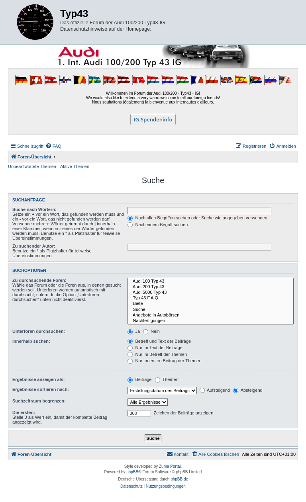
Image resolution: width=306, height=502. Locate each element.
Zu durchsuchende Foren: (39, 280)
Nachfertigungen (210, 321)
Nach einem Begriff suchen (158, 224)
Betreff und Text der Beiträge (159, 341)
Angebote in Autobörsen (210, 315)
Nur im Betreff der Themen (157, 354)
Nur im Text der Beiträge (155, 347)
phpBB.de (179, 479)
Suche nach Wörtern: (34, 209)
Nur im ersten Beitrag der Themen (164, 360)
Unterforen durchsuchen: (38, 331)
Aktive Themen (74, 166)
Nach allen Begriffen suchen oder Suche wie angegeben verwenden (197, 217)
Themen (166, 379)
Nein (151, 331)
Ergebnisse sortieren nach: (40, 389)
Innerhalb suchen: (31, 341)
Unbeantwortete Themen (32, 166)
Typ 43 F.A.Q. (210, 298)
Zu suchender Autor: (33, 246)
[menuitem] (53, 146)
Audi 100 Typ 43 (210, 281)
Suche (210, 310)
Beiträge (139, 379)
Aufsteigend (215, 390)
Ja (134, 331)
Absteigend (248, 390)
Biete (210, 304)
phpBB (132, 472)
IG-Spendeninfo (153, 119)
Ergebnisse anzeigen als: (38, 379)
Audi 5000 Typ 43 (210, 292)
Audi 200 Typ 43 (210, 287)
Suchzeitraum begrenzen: (39, 400)
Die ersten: (23, 412)
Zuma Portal (169, 466)
